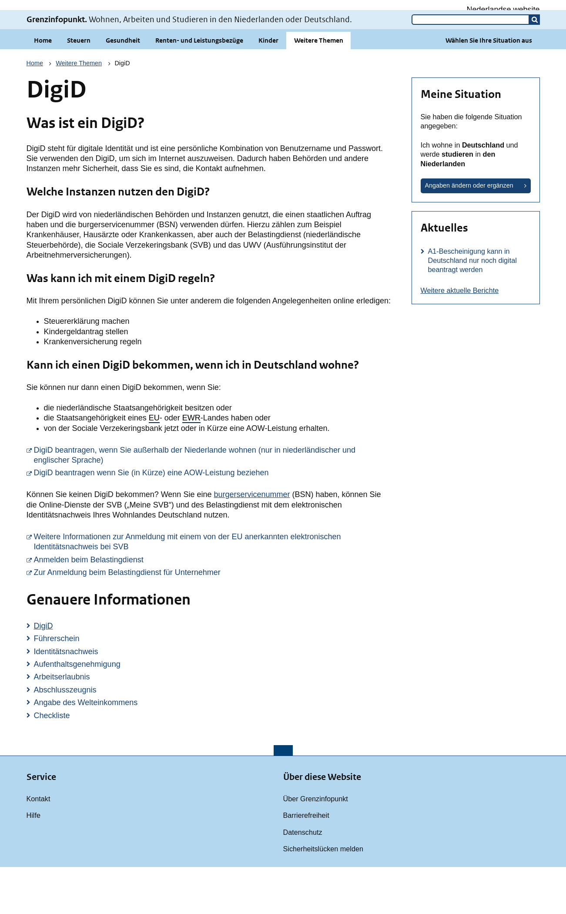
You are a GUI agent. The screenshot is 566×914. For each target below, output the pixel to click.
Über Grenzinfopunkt (315, 846)
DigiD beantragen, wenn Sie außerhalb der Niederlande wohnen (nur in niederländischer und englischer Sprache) (212, 502)
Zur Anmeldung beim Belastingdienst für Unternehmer (212, 619)
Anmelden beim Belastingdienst (212, 606)
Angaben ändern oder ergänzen (469, 232)
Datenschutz (302, 879)
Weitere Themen (318, 87)
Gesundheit (123, 87)
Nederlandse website (502, 9)
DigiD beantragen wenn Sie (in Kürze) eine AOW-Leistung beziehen (212, 519)
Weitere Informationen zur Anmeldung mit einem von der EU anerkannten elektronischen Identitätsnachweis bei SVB (212, 588)
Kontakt (38, 846)
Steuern (78, 87)
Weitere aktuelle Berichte (460, 337)
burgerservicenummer (252, 541)
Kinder (268, 87)
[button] (534, 66)
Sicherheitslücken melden (323, 896)
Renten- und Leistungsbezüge (199, 87)
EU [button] (154, 464)
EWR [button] (191, 464)
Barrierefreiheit (306, 862)
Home (43, 87)
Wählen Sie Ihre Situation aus (488, 87)
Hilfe (33, 862)
